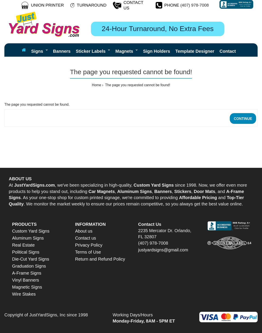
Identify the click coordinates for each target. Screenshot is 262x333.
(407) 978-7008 (194, 5)
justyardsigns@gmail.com (163, 249)
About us (84, 231)
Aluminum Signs (28, 238)
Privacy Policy (88, 245)
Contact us (85, 238)
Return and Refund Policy (100, 259)
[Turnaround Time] (91, 5)
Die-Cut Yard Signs (30, 259)
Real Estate (23, 245)
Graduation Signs (29, 266)
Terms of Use (88, 252)
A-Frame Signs (26, 273)
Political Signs (25, 252)
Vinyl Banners (25, 280)
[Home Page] (23, 50)
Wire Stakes (24, 294)
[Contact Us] (136, 5)
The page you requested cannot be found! (137, 85)
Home (96, 85)
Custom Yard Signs (30, 231)
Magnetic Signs (27, 287)
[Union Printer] (47, 5)
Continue (243, 119)
